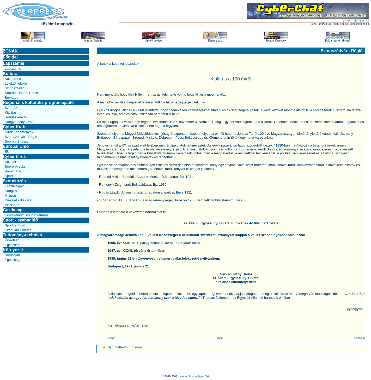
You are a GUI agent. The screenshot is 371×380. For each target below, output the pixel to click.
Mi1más (11, 195)
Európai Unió (16, 146)
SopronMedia (15, 166)
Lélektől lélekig (16, 83)
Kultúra (10, 73)
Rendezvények (16, 117)
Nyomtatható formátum (124, 347)
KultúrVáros (13, 79)
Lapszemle (13, 63)
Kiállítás (11, 112)
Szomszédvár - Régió (21, 137)
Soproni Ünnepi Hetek (21, 93)
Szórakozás (14, 181)
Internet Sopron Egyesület (194, 376)
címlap (111, 338)
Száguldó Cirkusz (18, 230)
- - (355, 309)
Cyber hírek (14, 156)
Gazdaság (13, 210)
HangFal (11, 191)
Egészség (12, 245)
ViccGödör (12, 205)
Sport (9, 176)
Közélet (10, 162)
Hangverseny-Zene (19, 122)
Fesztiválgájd (15, 186)
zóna (220, 338)
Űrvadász (12, 240)
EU (7, 152)
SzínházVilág (15, 88)
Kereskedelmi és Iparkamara (26, 215)
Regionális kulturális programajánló (38, 102)
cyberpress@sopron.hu (355, 20)
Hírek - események (19, 132)
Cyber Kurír (14, 127)
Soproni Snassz (16, 141)
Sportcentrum (15, 225)
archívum (359, 338)
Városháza (13, 171)
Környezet (13, 250)
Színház (11, 108)
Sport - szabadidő (20, 220)
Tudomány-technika (22, 235)
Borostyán (12, 255)
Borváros (11, 98)
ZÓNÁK (10, 51)
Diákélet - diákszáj (18, 200)
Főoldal (10, 57)
